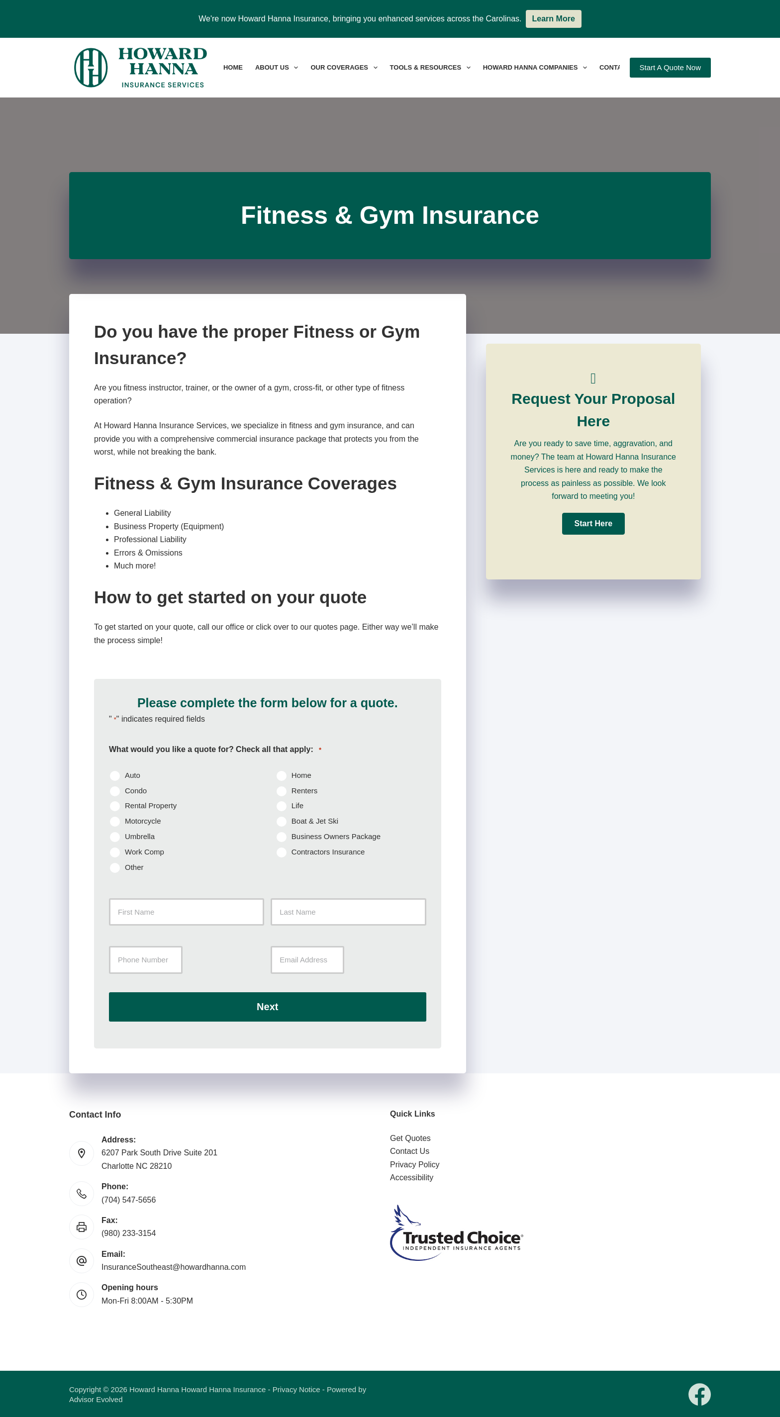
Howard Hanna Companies (537, 68)
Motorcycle (143, 821)
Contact (615, 67)
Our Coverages (345, 68)
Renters (305, 790)
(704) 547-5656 (128, 1198)
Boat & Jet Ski (315, 821)
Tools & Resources (432, 68)
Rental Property (151, 805)
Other (134, 867)
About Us (278, 68)
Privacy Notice (296, 1388)
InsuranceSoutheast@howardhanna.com (173, 1266)
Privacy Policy (415, 1163)
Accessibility (411, 1176)
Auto (132, 775)
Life (297, 805)
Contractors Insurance (328, 852)
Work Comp (144, 852)
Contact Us (409, 1150)
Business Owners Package (336, 836)
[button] (593, 524)
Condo (136, 790)
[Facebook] (699, 1393)
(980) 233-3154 (128, 1232)
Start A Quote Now (670, 67)
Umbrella (140, 836)
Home (233, 67)
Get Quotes (410, 1137)
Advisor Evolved (96, 1398)
